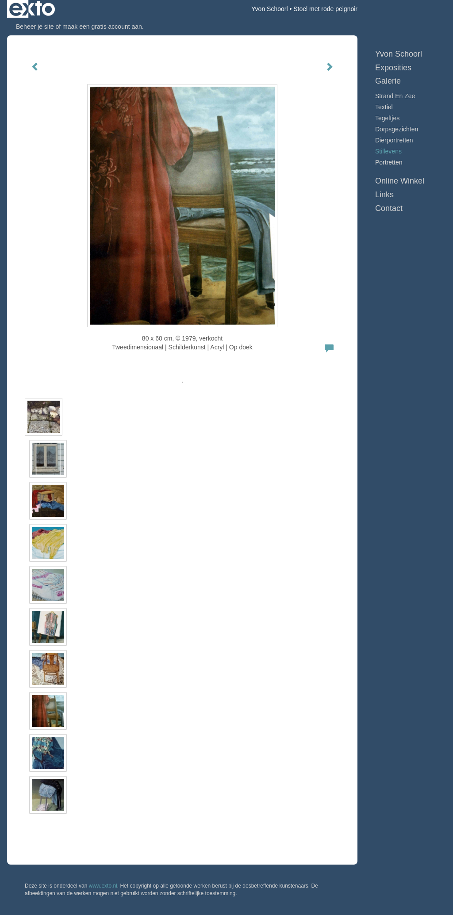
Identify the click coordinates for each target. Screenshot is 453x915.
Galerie (388, 81)
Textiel (384, 107)
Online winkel (399, 180)
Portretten (388, 162)
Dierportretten (394, 140)
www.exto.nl (103, 886)
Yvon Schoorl (269, 8)
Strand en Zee (395, 96)
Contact (389, 208)
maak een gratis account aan (102, 26)
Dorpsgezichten (396, 129)
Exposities (393, 67)
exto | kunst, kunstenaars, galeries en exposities (32, 9)
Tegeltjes (387, 118)
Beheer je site (35, 26)
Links (384, 194)
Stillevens (388, 151)
